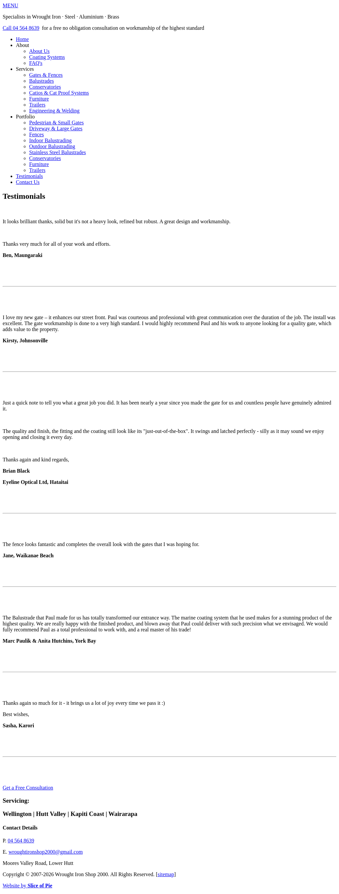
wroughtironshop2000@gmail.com (46, 852)
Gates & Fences (46, 75)
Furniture (39, 99)
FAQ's (35, 63)
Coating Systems (47, 57)
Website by (27, 885)
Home (22, 39)
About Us (39, 51)
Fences (36, 134)
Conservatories (45, 87)
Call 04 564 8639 (21, 28)
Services (176, 90)
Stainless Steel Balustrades (57, 152)
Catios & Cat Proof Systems (59, 93)
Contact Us (28, 182)
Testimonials (29, 176)
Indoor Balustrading (50, 140)
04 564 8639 (21, 840)
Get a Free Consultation (28, 787)
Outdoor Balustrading (52, 146)
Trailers (37, 104)
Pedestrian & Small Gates (56, 122)
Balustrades (41, 81)
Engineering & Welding (54, 110)
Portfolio (176, 143)
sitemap (166, 874)
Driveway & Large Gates (55, 128)
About (176, 54)
